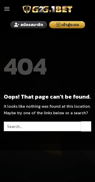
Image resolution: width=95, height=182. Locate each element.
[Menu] (7, 9)
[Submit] (86, 126)
